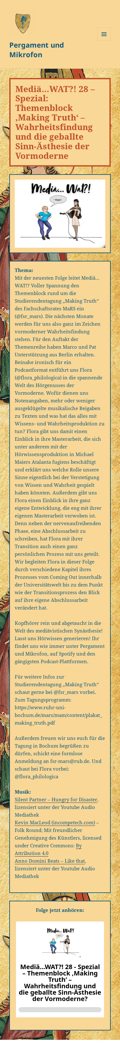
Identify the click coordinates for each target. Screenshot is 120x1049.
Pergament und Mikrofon (36, 49)
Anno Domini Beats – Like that (50, 861)
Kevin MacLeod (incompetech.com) (55, 822)
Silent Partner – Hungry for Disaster (56, 799)
